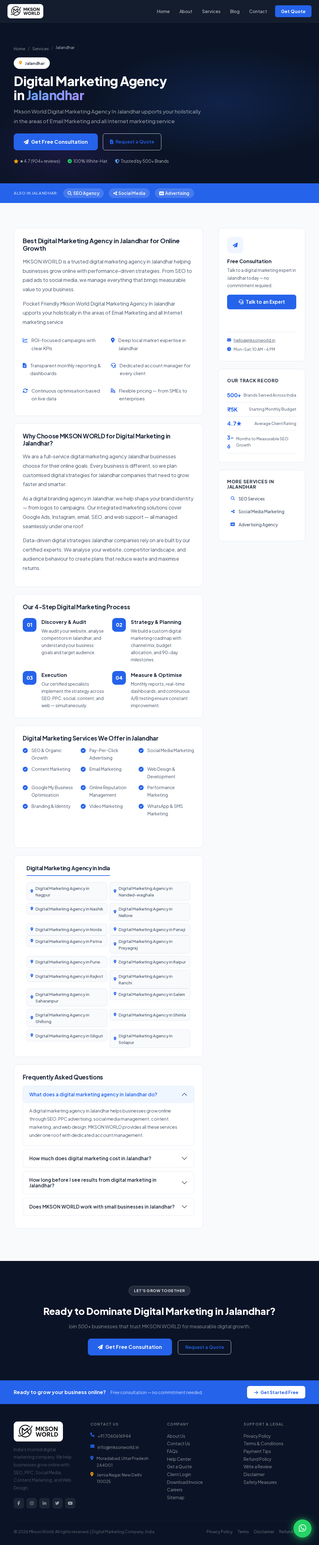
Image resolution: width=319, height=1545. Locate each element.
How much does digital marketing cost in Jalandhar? (90, 1158)
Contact (258, 11)
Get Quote (293, 11)
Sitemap (175, 1497)
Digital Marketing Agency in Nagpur (62, 891)
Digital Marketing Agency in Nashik (69, 908)
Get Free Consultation (56, 141)
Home (163, 11)
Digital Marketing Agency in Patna (69, 941)
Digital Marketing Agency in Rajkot (69, 976)
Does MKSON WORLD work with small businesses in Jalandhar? (102, 1206)
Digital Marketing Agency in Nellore (146, 912)
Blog (235, 11)
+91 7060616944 (114, 1436)
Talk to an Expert (262, 302)
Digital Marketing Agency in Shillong (62, 1018)
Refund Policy (257, 1459)
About (185, 11)
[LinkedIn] (44, 1503)
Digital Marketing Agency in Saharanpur (62, 997)
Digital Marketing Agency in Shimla (152, 1014)
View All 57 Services (58, 831)
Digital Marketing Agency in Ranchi (146, 979)
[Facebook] (19, 1503)
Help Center (179, 1459)
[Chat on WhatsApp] (302, 1528)
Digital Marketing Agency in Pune (68, 961)
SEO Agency (83, 193)
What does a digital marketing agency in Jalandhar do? (93, 1094)
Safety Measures (260, 1482)
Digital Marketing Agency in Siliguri (69, 1035)
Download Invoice (185, 1482)
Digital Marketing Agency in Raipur (152, 961)
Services (211, 11)
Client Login (179, 1474)
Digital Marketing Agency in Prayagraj (146, 944)
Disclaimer (254, 1474)
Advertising (174, 193)
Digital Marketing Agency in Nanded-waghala (146, 891)
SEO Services (247, 498)
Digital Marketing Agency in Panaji (152, 929)
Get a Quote (261, 319)
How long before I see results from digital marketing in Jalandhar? (92, 1182)
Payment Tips (257, 1451)
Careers (175, 1489)
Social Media (129, 193)
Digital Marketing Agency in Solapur (146, 1039)
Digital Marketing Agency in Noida (69, 929)
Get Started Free (276, 1392)
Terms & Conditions (263, 1443)
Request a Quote (132, 141)
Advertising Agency (254, 524)
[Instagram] (31, 1503)
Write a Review (258, 1466)
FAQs (172, 1451)
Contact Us (178, 1443)
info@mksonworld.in (118, 1447)
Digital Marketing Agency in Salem (152, 994)
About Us (176, 1436)
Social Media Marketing (257, 511)
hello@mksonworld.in (254, 340)
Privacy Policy (257, 1436)
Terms (243, 1531)
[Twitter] (57, 1503)
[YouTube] (70, 1503)
